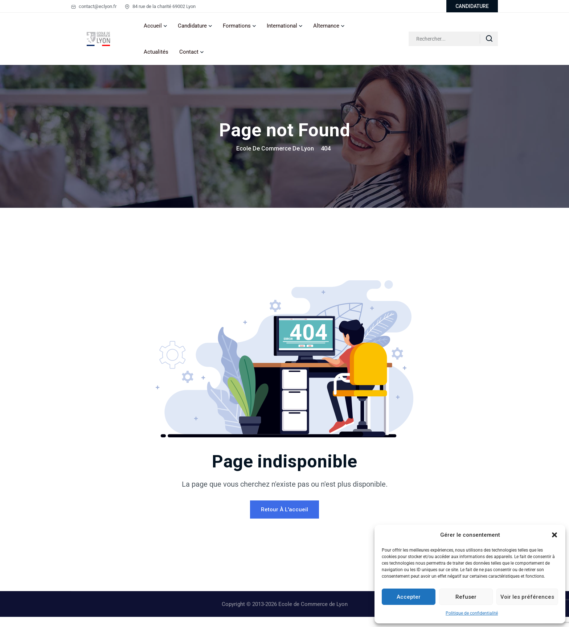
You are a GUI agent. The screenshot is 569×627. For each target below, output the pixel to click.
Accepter (409, 597)
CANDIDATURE (472, 6)
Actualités (156, 52)
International (282, 25)
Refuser (465, 597)
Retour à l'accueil (284, 519)
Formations (237, 25)
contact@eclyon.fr (93, 6)
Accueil (153, 25)
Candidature (192, 25)
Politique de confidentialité (472, 613)
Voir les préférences (527, 597)
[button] (554, 535)
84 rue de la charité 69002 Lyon (160, 6)
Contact (188, 52)
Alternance (326, 25)
